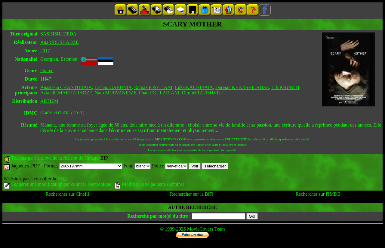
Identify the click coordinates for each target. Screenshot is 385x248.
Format (83, 166)
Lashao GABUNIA (113, 87)
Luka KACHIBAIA (194, 87)
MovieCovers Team (206, 229)
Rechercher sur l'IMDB (318, 194)
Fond (137, 166)
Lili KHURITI (285, 87)
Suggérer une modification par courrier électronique (57, 185)
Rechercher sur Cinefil (67, 194)
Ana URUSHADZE (59, 42)
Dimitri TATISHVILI (202, 92)
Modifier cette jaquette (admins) (149, 185)
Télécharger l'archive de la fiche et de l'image (54, 158)
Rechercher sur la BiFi (191, 194)
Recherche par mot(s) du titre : (159, 216)
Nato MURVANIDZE (116, 92)
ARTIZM (49, 101)
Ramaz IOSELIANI (153, 87)
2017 (45, 50)
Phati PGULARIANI (159, 92)
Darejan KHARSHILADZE (242, 87)
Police (170, 166)
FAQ (61, 179)
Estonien (68, 59)
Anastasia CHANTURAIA (66, 87)
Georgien (49, 59)
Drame (47, 70)
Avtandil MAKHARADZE (66, 92)
